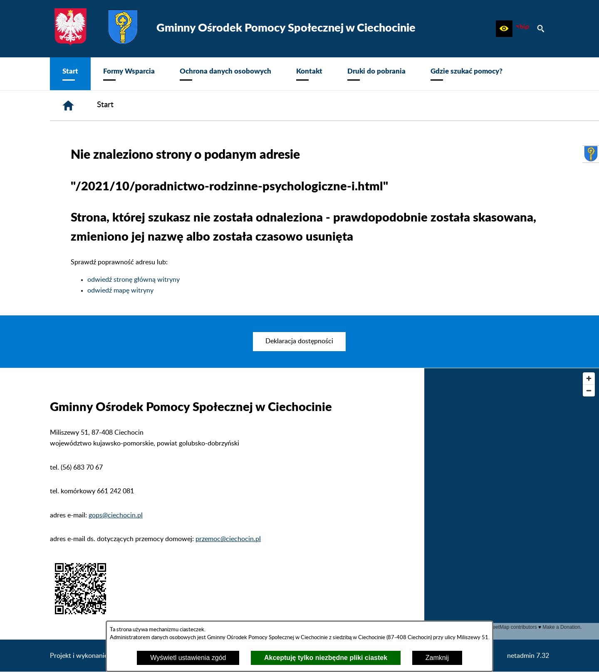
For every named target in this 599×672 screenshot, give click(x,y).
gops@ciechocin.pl (116, 515)
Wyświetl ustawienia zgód (188, 657)
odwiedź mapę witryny (120, 290)
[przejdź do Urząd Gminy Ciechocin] (590, 154)
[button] (504, 28)
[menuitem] (70, 73)
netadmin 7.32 (528, 655)
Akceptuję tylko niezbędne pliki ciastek (325, 657)
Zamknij (437, 657)
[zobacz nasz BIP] (522, 28)
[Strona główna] (68, 106)
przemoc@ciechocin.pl (228, 539)
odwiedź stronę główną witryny (133, 279)
